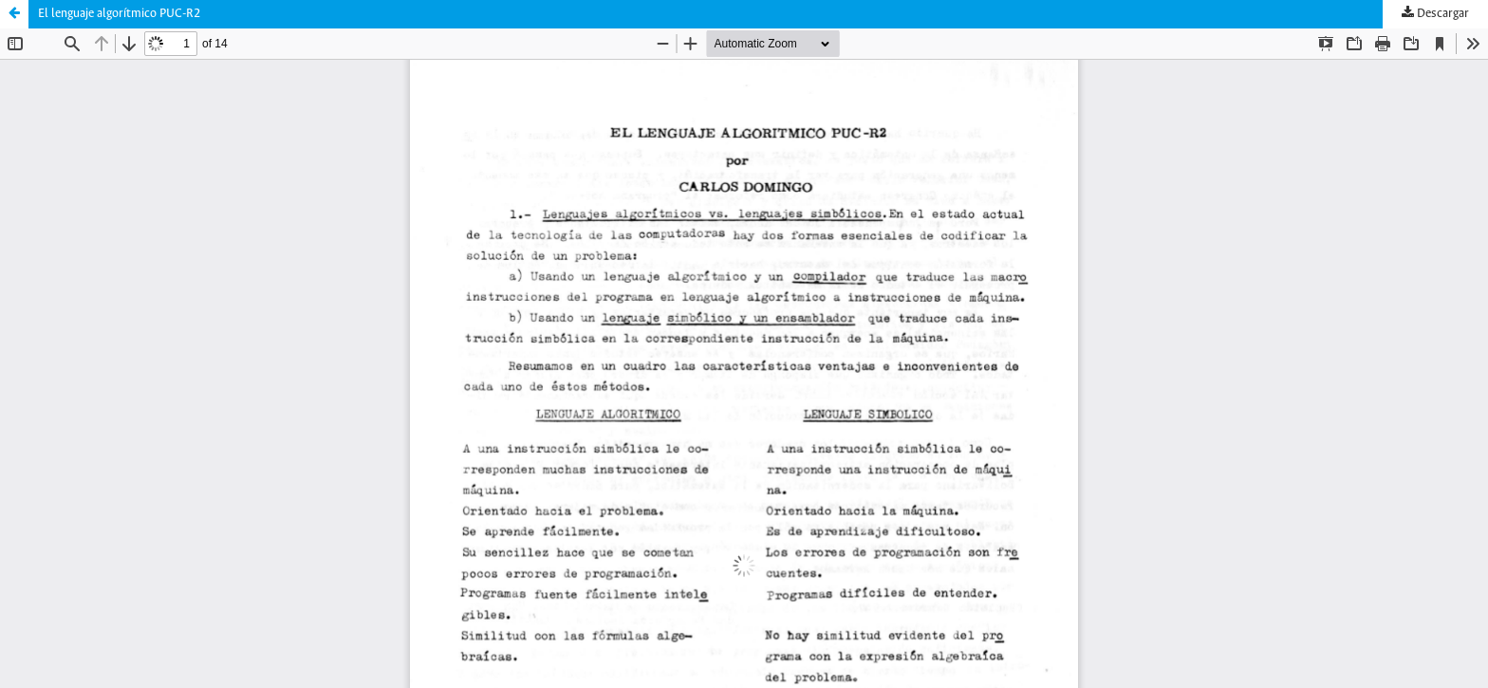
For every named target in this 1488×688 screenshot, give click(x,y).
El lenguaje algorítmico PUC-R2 (119, 14)
